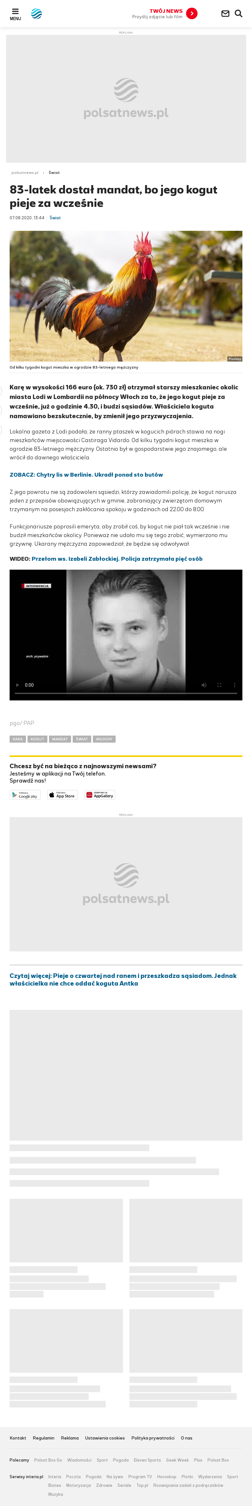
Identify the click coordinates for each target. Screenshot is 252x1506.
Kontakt (18, 1438)
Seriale (124, 1485)
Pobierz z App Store (77, 794)
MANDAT (60, 739)
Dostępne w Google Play (40, 794)
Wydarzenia (210, 1476)
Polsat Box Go (48, 1460)
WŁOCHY (104, 739)
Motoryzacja (78, 1485)
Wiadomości (79, 1460)
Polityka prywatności (153, 1438)
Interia (54, 1476)
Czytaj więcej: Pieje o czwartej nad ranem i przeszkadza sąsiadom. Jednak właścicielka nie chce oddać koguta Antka (123, 979)
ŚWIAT (82, 739)
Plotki (187, 1476)
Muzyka (55, 1494)
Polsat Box (218, 1460)
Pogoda (121, 1460)
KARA (18, 739)
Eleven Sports (147, 1460)
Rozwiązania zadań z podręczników (188, 1485)
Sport (102, 1460)
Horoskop (166, 1476)
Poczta (73, 1476)
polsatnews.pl (25, 173)
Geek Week (177, 1460)
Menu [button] (15, 18)
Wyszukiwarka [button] (239, 13)
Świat (54, 173)
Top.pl (142, 1485)
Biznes (54, 1485)
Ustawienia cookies (105, 1438)
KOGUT (37, 739)
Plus (198, 1460)
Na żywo (115, 1476)
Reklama (70, 1438)
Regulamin (43, 1438)
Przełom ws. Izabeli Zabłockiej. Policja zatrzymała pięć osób (117, 559)
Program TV (140, 1476)
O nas (186, 1438)
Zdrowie (104, 1485)
